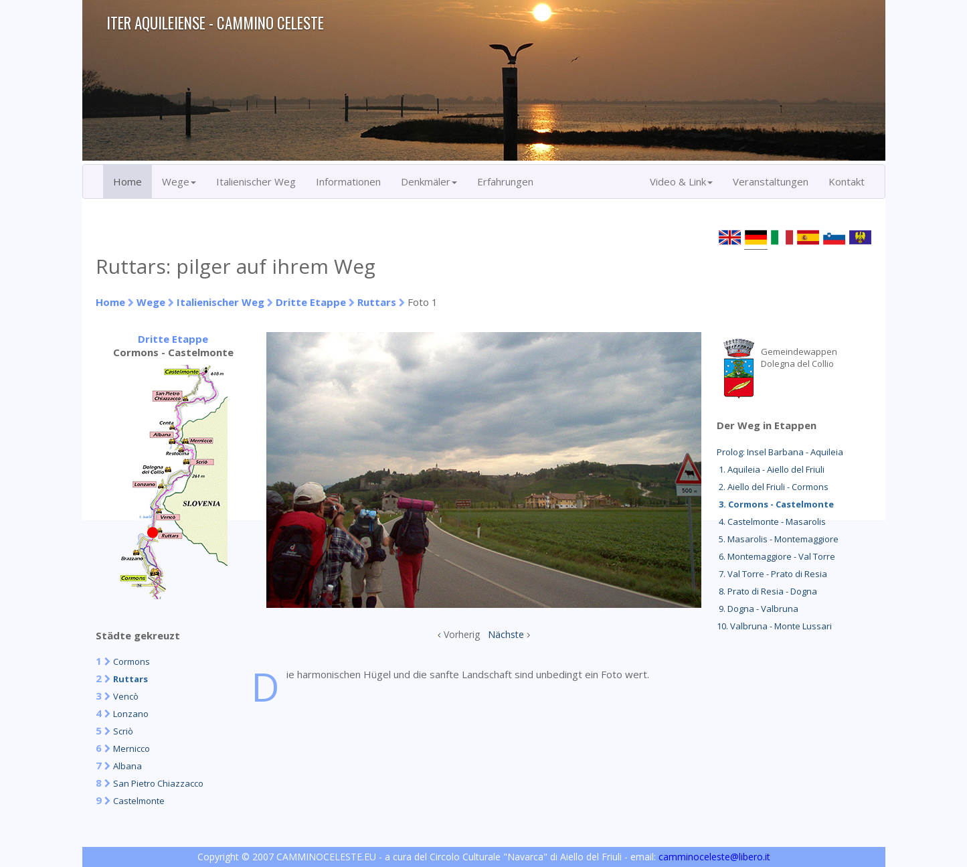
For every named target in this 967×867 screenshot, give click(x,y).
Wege (151, 302)
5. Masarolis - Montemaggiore (778, 539)
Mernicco (131, 748)
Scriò (123, 731)
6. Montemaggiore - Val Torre (776, 556)
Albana (127, 766)
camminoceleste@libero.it (714, 856)
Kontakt (846, 181)
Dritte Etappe (311, 302)
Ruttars (376, 302)
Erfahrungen (505, 181)
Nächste (506, 634)
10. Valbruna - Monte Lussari (774, 626)
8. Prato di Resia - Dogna (767, 591)
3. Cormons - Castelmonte (775, 504)
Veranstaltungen (770, 181)
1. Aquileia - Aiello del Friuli (770, 469)
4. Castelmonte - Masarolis (771, 522)
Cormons (131, 661)
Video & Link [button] (681, 181)
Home (127, 181)
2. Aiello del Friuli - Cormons (772, 487)
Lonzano (131, 714)
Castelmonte (139, 801)
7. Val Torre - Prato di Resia (772, 574)
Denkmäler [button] (429, 181)
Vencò (126, 696)
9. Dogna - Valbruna (757, 609)
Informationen (348, 181)
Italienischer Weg (256, 181)
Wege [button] (179, 181)
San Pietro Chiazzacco (158, 783)
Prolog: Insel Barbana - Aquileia (780, 452)
